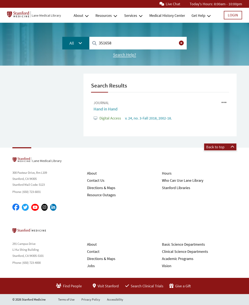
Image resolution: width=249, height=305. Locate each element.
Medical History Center (167, 15)
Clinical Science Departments (185, 251)
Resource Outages (101, 194)
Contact (93, 251)
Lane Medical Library (46, 15)
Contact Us (95, 180)
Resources (103, 15)
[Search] (94, 43)
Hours (167, 173)
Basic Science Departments (183, 244)
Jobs (91, 265)
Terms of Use (66, 299)
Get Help (198, 15)
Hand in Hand (105, 109)
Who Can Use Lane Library (182, 180)
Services (130, 15)
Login (233, 15)
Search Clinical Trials (144, 286)
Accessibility (115, 299)
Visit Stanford (106, 286)
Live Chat (169, 3)
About (78, 15)
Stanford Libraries (176, 187)
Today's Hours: (201, 3)
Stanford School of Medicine (53, 232)
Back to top (220, 147)
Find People (69, 286)
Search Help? (124, 54)
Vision (166, 265)
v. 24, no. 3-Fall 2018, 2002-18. (148, 118)
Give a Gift (180, 286)
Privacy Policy (90, 299)
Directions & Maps (101, 187)
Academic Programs (177, 258)
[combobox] (138, 43)
